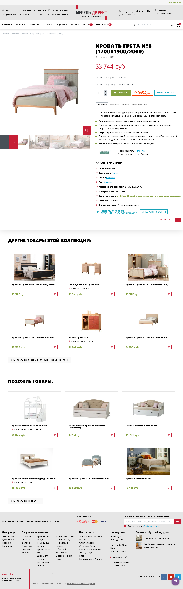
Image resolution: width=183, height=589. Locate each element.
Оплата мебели (86, 542)
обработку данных (151, 526)
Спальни (26, 539)
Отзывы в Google (118, 565)
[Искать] (134, 25)
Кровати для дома (43, 551)
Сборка (40, 15)
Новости (6, 542)
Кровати (108, 182)
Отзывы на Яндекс (60, 10)
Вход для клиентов (60, 15)
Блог (81, 555)
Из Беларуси (62, 542)
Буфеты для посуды (43, 538)
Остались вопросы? (13, 521)
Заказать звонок (163, 14)
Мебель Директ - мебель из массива (12, 579)
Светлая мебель (26, 551)
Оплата (26, 15)
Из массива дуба (64, 539)
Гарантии (41, 10)
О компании (8, 536)
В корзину (120, 92)
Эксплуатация (86, 552)
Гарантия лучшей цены (90, 558)
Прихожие (27, 545)
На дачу (60, 545)
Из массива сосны (65, 536)
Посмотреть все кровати (25, 500)
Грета (115, 172)
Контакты (160, 10)
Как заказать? (175, 2)
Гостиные (26, 536)
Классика (110, 177)
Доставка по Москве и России (90, 538)
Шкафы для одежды (42, 557)
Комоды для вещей (43, 544)
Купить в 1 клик (165, 92)
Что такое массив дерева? (153, 538)
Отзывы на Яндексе (119, 562)
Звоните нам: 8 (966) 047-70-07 (43, 521)
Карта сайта (7, 574)
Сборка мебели (87, 545)
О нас (8, 10)
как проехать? (118, 556)
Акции (88, 24)
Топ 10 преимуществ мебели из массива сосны (155, 545)
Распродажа (104, 24)
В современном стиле (64, 557)
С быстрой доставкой (61, 551)
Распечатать (166, 219)
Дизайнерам (11, 15)
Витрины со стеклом (43, 564)
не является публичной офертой (81, 583)
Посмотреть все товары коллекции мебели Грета (39, 359)
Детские (26, 542)
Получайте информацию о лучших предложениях (147, 516)
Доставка (27, 10)
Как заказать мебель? (90, 549)
